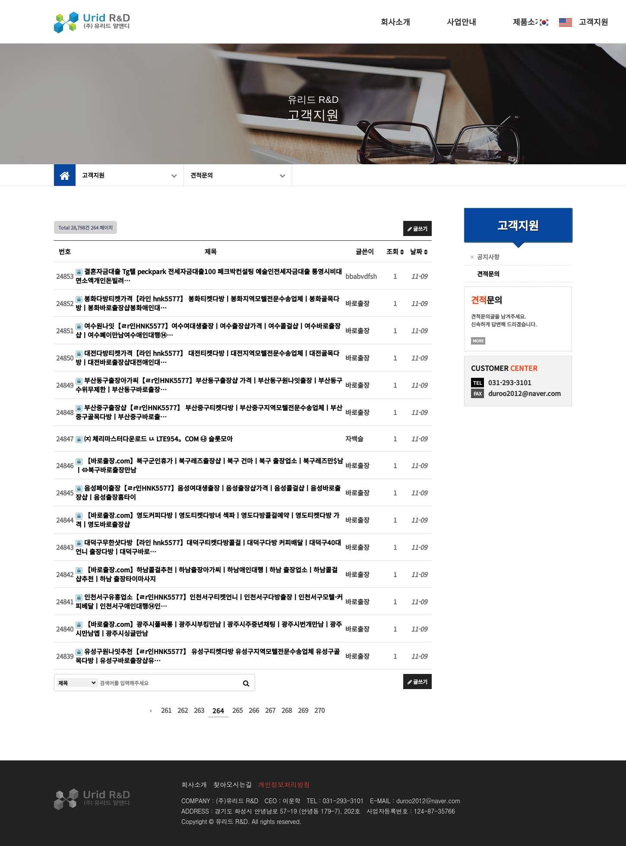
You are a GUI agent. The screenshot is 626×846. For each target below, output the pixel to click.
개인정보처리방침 (284, 784)
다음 (335, 710)
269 (303, 710)
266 (254, 710)
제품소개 (527, 21)
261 (166, 710)
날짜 (419, 251)
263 (199, 710)
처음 (136, 710)
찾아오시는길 (232, 784)
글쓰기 (417, 228)
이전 (150, 710)
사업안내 (461, 21)
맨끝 (349, 710)
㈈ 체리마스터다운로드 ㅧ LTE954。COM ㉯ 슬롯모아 (154, 438)
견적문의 (237, 175)
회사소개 (395, 21)
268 (286, 710)
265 (237, 710)
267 (270, 710)
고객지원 (593, 21)
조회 (395, 251)
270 (319, 710)
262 (182, 710)
